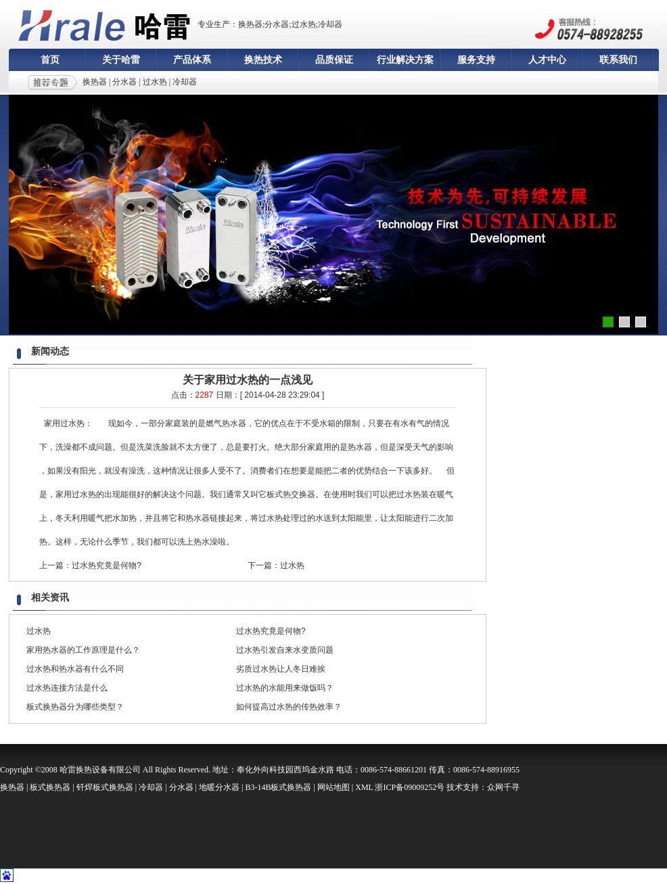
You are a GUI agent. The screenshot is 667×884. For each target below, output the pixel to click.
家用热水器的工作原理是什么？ (83, 650)
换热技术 (263, 60)
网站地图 (333, 787)
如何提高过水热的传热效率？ (289, 707)
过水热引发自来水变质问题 (285, 650)
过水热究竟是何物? (106, 565)
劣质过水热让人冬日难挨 (280, 669)
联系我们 (618, 60)
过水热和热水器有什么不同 (75, 669)
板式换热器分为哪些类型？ (75, 707)
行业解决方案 (405, 60)
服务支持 (476, 60)
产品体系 (192, 60)
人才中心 (547, 60)
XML (364, 787)
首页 (50, 60)
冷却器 (184, 82)
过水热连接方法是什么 (67, 688)
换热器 (95, 82)
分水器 (124, 82)
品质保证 (334, 60)
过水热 (155, 82)
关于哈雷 (121, 60)
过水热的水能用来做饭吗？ (285, 688)
